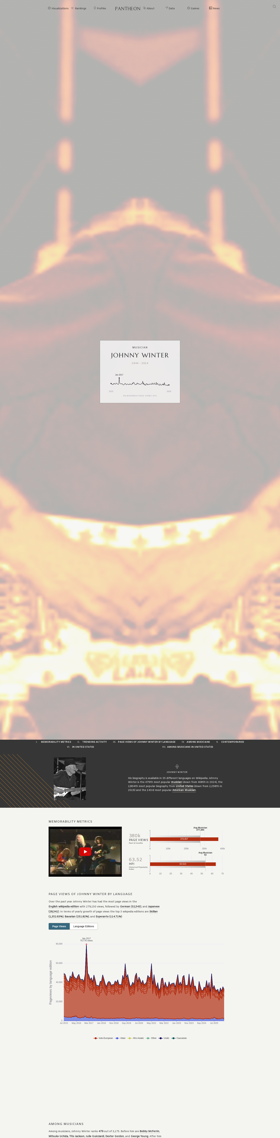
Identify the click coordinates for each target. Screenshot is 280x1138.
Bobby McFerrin (149, 1131)
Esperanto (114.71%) (109, 916)
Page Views (59, 926)
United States (184, 786)
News (216, 8)
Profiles (101, 8)
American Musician (184, 790)
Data (172, 8)
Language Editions (83, 926)
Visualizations (60, 8)
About (150, 8)
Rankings (80, 8)
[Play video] (85, 852)
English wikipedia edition (64, 906)
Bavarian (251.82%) (77, 916)
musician (176, 782)
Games (195, 8)
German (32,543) (130, 906)
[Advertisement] (119, 1082)
